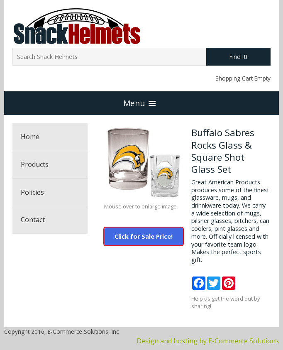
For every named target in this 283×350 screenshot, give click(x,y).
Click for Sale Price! (144, 236)
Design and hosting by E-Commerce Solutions (208, 340)
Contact (33, 219)
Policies (32, 192)
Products (35, 164)
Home (30, 136)
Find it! (238, 57)
